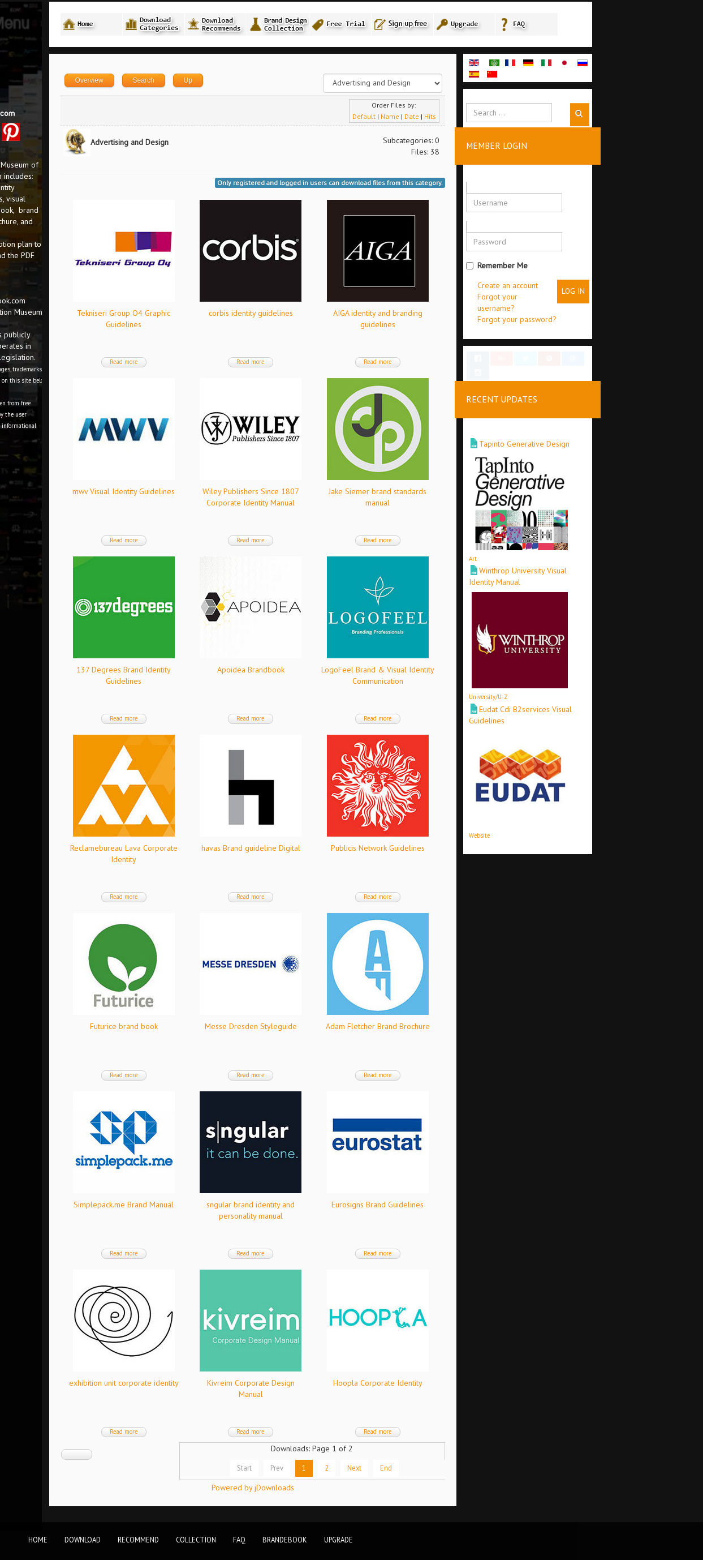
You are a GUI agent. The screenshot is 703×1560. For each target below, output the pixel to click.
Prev (377, 1471)
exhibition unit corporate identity (238, 1387)
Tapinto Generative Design (625, 437)
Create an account (608, 289)
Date (512, 120)
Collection (196, 1539)
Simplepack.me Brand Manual (238, 1208)
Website (580, 829)
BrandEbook (284, 1539)
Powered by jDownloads (361, 1491)
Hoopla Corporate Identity (481, 1387)
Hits (531, 120)
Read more (238, 366)
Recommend (138, 1539)
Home (38, 1539)
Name (490, 120)
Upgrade (338, 1539)
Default (464, 120)
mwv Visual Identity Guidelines (238, 495)
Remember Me (597, 269)
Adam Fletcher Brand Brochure (481, 1030)
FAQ (239, 1539)
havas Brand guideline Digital (359, 852)
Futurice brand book (238, 1030)
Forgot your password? (617, 323)
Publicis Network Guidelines (481, 852)
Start (345, 1471)
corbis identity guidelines (360, 317)
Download (82, 1539)
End (487, 1471)
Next (455, 1471)
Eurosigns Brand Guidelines (481, 1208)
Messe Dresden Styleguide (360, 1030)
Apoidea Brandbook (360, 673)
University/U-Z (589, 691)
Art (573, 552)
